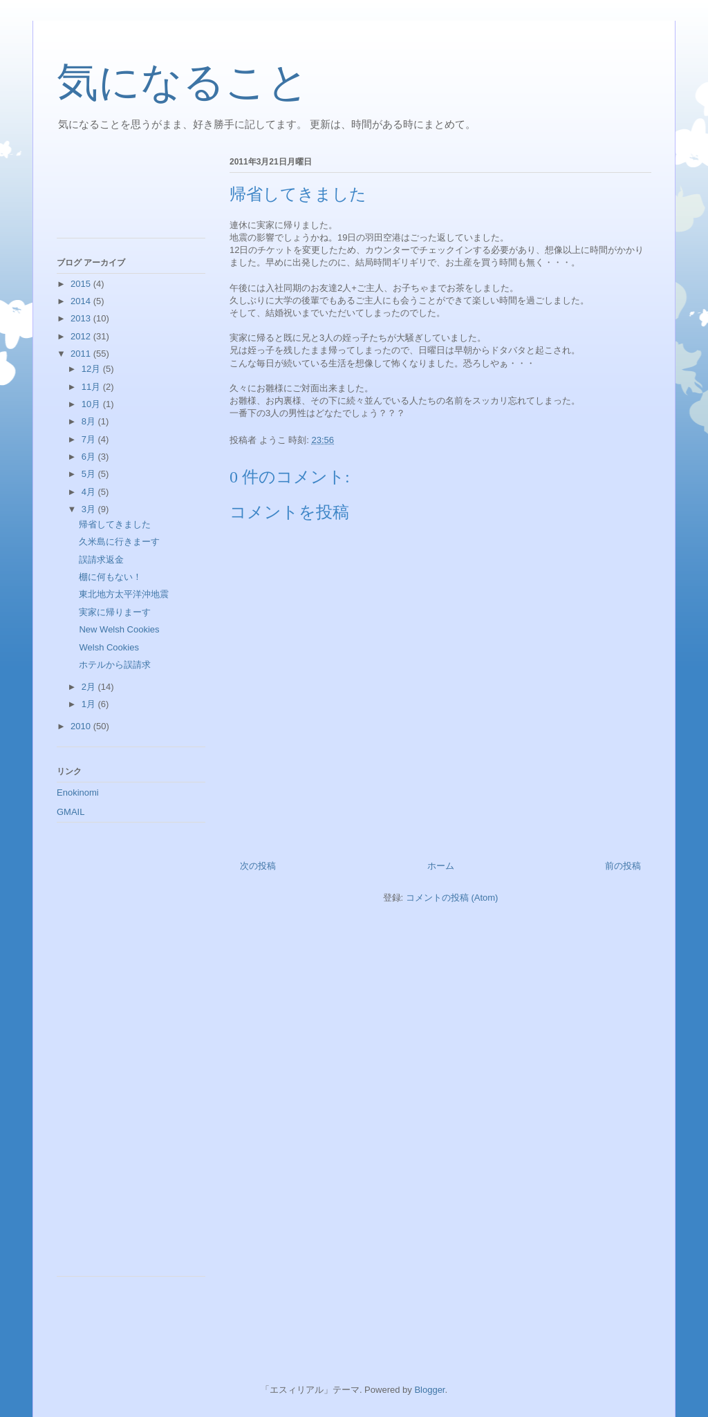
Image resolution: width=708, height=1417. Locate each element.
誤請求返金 (101, 559)
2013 (82, 318)
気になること (183, 82)
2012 (82, 336)
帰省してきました (115, 524)
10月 (92, 404)
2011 (82, 353)
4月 (90, 492)
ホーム (440, 866)
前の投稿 (623, 866)
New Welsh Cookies (123, 629)
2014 (82, 301)
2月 (90, 687)
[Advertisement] (119, 193)
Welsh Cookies (108, 647)
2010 (82, 726)
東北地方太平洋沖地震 (124, 594)
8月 (90, 421)
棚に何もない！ (110, 577)
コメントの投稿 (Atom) (452, 897)
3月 (90, 509)
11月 (92, 387)
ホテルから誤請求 (115, 664)
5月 (90, 474)
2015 (82, 284)
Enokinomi (78, 792)
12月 (92, 369)
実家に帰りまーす (115, 612)
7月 (90, 439)
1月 (90, 704)
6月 (90, 456)
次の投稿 (258, 866)
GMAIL (70, 812)
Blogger (429, 1390)
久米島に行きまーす (119, 541)
